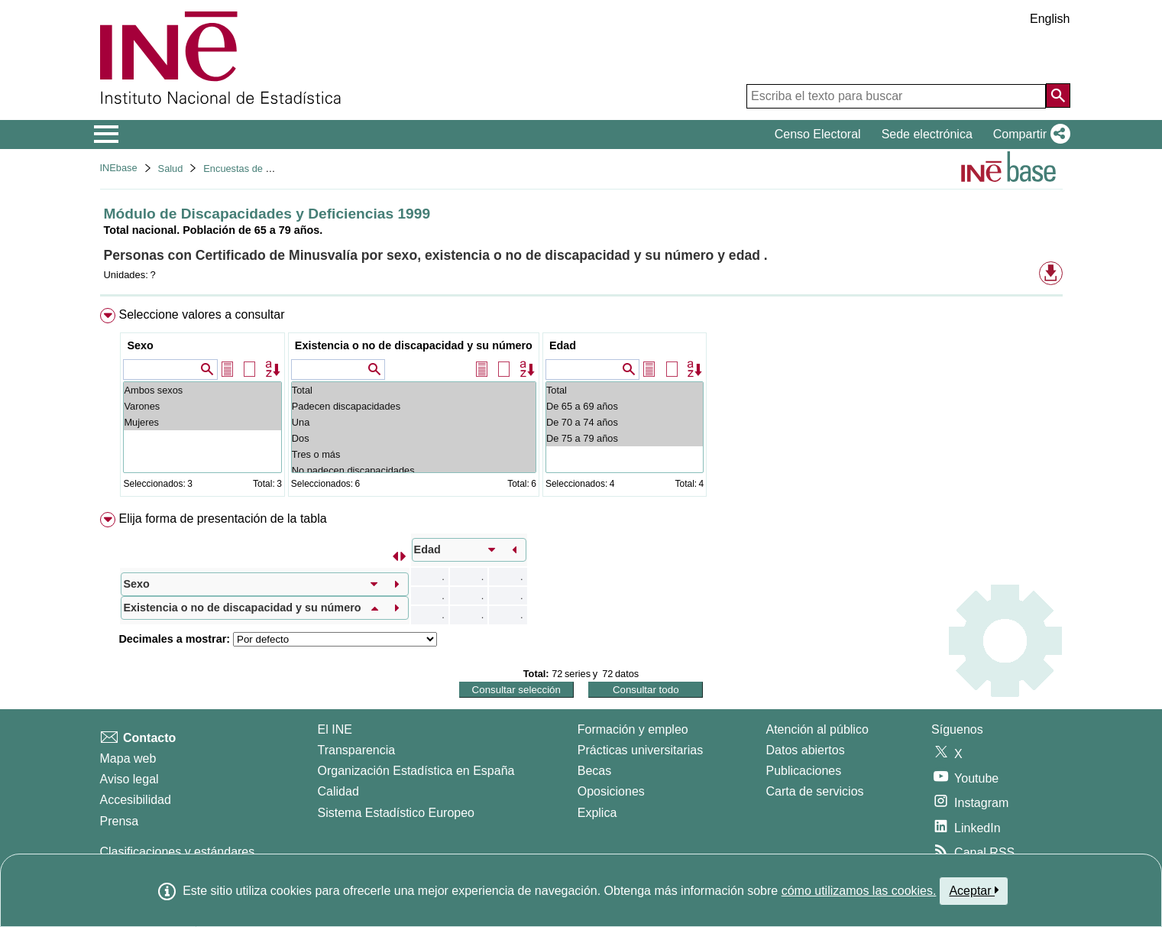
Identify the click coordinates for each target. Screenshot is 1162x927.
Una (414, 422)
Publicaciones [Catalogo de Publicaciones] (804, 770)
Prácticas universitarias (641, 750)
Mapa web (128, 758)
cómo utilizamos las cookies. (859, 890)
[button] (1028, 134)
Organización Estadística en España (416, 770)
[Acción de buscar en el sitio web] (1058, 95)
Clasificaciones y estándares (177, 851)
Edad (562, 345)
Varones (202, 406)
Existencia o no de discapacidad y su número (413, 345)
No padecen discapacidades (414, 470)
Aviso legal (129, 779)
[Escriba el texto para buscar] (896, 96)
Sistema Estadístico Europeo (396, 812)
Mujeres (202, 422)
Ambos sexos (202, 390)
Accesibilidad (135, 799)
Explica (597, 812)
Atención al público (817, 729)
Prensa (119, 821)
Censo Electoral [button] (818, 134)
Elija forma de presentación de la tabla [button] (222, 518)
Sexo (140, 345)
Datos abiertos (805, 750)
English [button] (1050, 18)
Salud (170, 168)
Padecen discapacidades (414, 406)
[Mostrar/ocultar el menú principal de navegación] (106, 134)
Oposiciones (611, 791)
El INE (335, 729)
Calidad (338, 791)
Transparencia (357, 750)
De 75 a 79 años (624, 438)
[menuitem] (581, 405)
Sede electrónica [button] (927, 134)
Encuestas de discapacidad (262, 168)
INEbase (119, 167)
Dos (414, 438)
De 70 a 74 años (624, 422)
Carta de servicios (815, 791)
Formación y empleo (633, 729)
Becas (594, 770)
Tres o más (414, 454)
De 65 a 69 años (624, 406)
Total (414, 390)
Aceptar (974, 890)
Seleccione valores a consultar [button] (201, 314)
